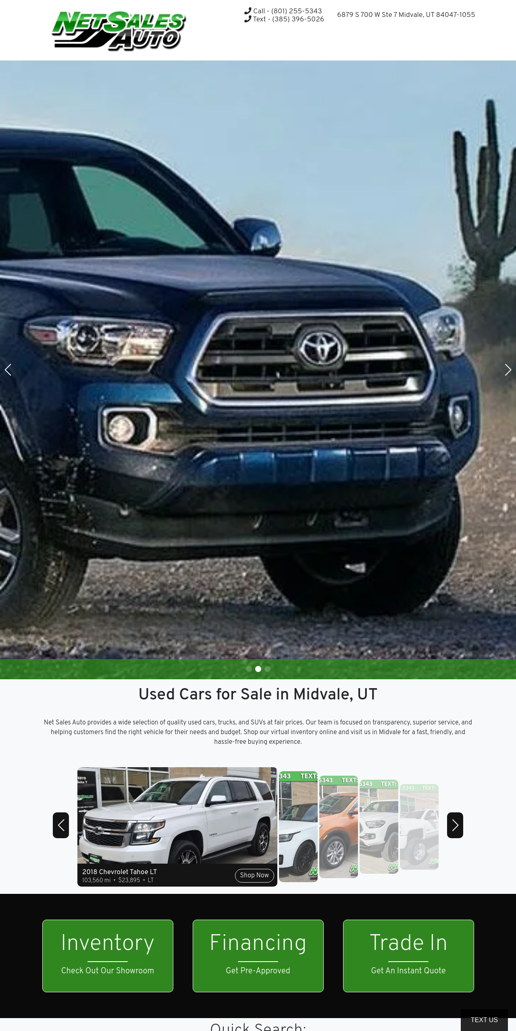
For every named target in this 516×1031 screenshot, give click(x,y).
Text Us (484, 1019)
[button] (449, 44)
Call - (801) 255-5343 (283, 11)
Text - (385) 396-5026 (284, 19)
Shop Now (254, 876)
